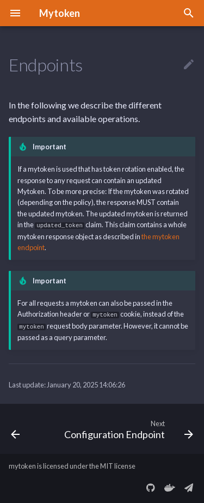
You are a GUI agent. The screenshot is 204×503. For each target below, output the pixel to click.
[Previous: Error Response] (15, 428)
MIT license (117, 464)
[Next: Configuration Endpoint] (127, 428)
